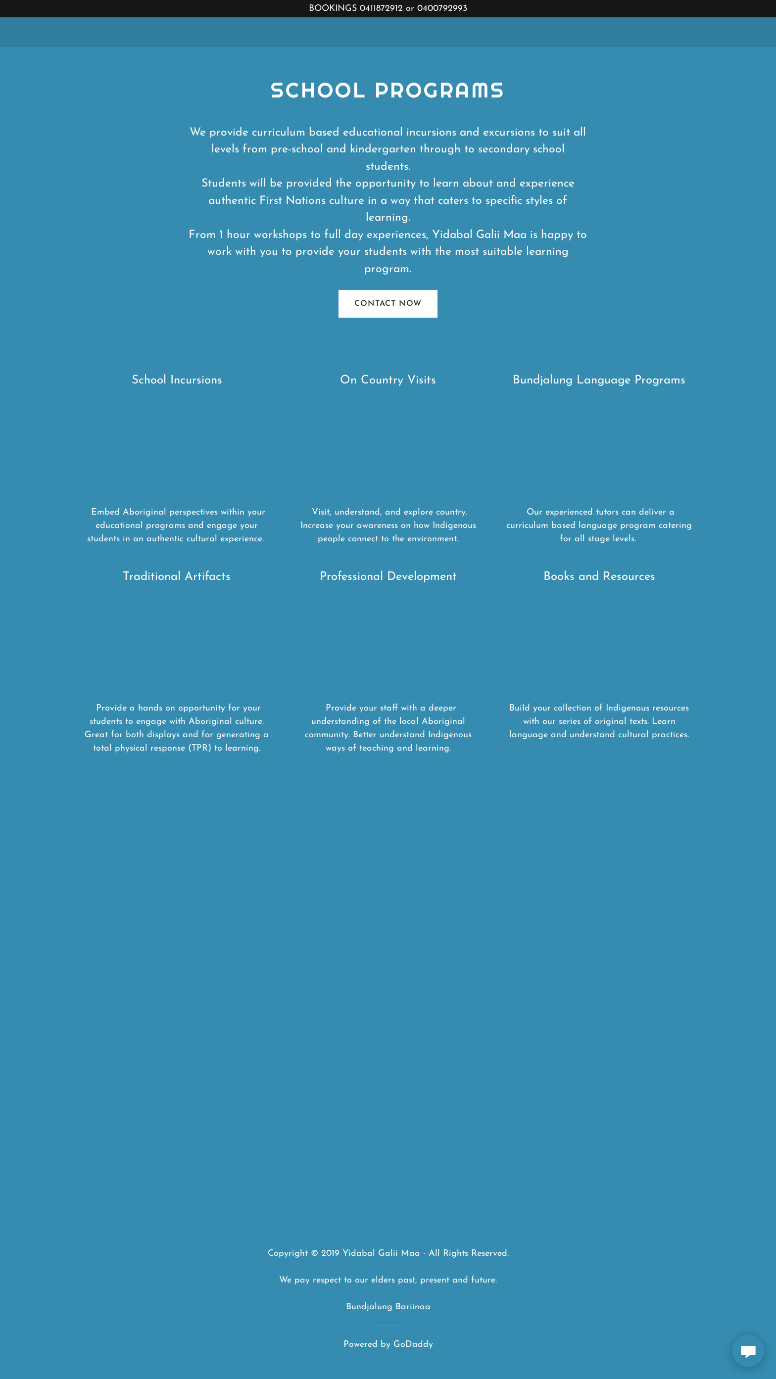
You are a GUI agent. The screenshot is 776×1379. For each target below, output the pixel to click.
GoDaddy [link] (413, 1344)
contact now (388, 304)
